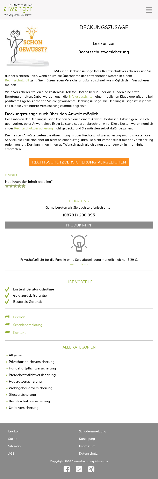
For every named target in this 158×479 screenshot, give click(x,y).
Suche (12, 438)
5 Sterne (23, 185)
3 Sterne (15, 185)
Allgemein (16, 354)
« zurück (11, 174)
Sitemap (14, 446)
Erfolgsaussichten (81, 96)
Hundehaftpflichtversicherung (32, 368)
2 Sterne (11, 185)
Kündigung (87, 438)
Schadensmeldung (27, 324)
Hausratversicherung (25, 381)
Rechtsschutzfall (17, 80)
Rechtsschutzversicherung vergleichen (79, 162)
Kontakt (19, 332)
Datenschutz (88, 453)
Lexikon (19, 316)
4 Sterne (19, 185)
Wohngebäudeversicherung (30, 387)
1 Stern (6, 185)
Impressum (87, 446)
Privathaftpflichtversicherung (32, 361)
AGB (11, 453)
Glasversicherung (22, 394)
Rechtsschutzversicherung (33, 128)
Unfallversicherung (23, 407)
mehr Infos (78, 264)
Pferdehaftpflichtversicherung (32, 374)
